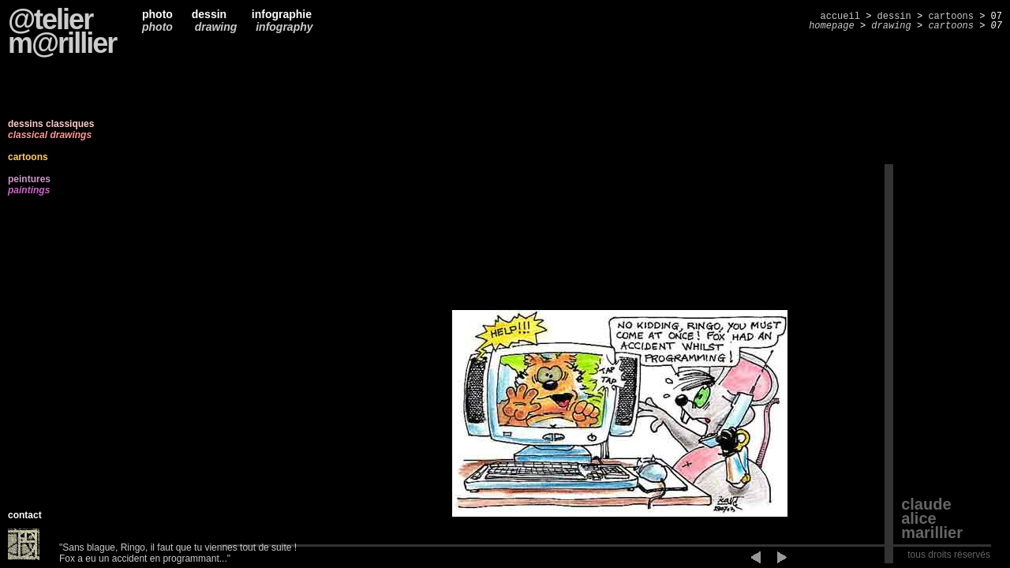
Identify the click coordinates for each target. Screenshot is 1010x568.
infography (284, 27)
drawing (215, 27)
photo (157, 14)
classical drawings (50, 134)
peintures (29, 179)
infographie (278, 14)
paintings (29, 190)
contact (25, 515)
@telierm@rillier (62, 31)
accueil (840, 16)
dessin (209, 14)
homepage (832, 26)
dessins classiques (51, 123)
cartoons (951, 16)
